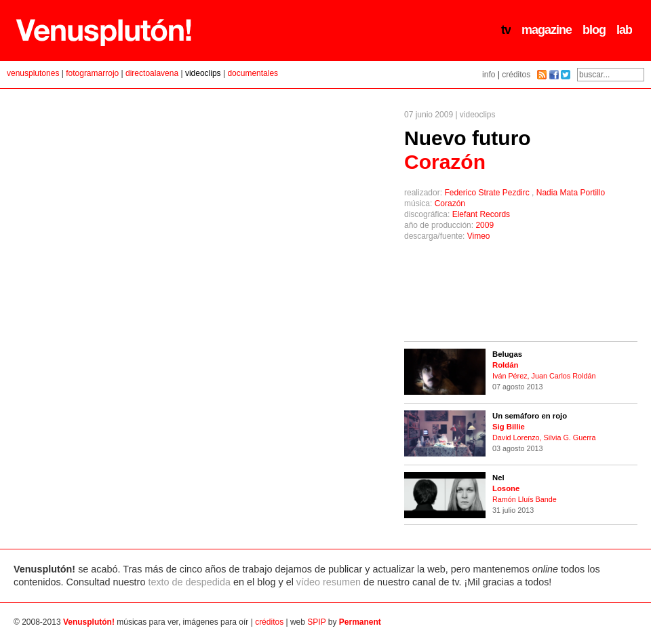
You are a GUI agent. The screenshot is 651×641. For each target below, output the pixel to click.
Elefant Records (481, 214)
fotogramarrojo (92, 73)
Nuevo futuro (467, 150)
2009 (484, 225)
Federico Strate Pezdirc (488, 192)
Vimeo (478, 236)
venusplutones (33, 73)
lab (624, 30)
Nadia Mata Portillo (570, 192)
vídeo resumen (328, 582)
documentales (252, 73)
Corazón (450, 203)
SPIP (316, 622)
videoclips (203, 73)
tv (506, 30)
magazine (546, 30)
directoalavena (151, 73)
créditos (516, 74)
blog (594, 30)
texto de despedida (189, 582)
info (488, 74)
